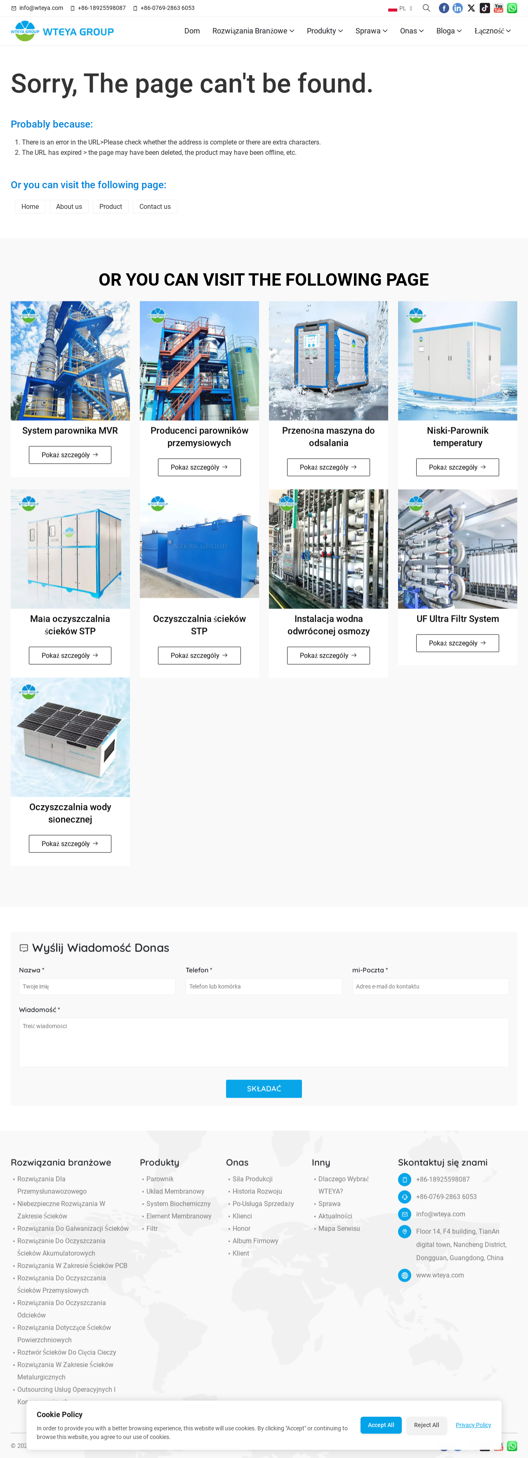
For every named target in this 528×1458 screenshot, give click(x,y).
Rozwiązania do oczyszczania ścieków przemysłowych (58, 1290)
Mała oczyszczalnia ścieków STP (70, 630)
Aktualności (332, 1222)
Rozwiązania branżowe (253, 31)
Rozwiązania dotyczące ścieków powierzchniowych (61, 1340)
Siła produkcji (249, 1185)
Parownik (157, 1185)
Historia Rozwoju (254, 1197)
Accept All (381, 1425)
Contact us (155, 207)
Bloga (449, 31)
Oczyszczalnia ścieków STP (199, 630)
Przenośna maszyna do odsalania (328, 442)
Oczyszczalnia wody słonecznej (70, 819)
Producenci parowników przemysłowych (199, 442)
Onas (412, 31)
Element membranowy (176, 1222)
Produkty (325, 31)
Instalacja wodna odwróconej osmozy (329, 630)
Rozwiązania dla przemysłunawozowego (49, 1191)
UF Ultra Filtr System (458, 624)
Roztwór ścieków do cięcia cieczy (63, 1358)
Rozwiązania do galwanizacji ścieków (70, 1234)
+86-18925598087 (102, 8)
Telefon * (199, 976)
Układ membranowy (172, 1197)
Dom (192, 30)
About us (69, 207)
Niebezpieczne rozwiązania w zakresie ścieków (58, 1216)
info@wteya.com (41, 8)
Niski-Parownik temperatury (457, 442)
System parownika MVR (70, 436)
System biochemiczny (175, 1210)
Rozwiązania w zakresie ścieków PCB (69, 1272)
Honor (238, 1234)
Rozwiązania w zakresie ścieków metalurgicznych (62, 1377)
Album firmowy (252, 1247)
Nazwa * (32, 976)
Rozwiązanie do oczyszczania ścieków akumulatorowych (58, 1253)
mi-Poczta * (370, 976)
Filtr (149, 1234)
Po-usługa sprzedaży (260, 1210)
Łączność (492, 31)
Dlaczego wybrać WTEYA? (340, 1191)
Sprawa (372, 31)
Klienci (239, 1222)
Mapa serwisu (336, 1234)
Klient (237, 1259)
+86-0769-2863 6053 (168, 8)
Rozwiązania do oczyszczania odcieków (58, 1315)
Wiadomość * (39, 1015)
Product (110, 207)
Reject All (426, 1425)
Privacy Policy (473, 1425)
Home (30, 207)
